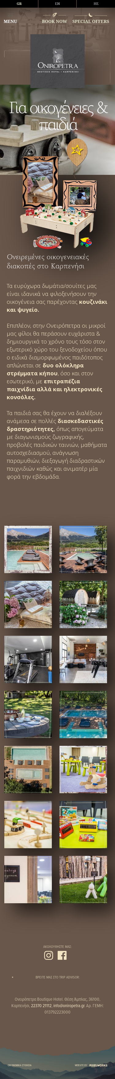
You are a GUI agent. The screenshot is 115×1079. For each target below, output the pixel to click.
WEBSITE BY (91, 1065)
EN (57, 3)
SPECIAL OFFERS (90, 21)
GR (19, 3)
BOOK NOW (54, 21)
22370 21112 (41, 1006)
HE (96, 3)
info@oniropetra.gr (68, 1006)
